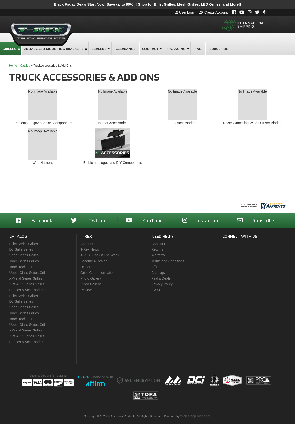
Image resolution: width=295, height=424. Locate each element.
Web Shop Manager (195, 416)
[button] (100, 48)
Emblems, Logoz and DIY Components (42, 123)
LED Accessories (182, 123)
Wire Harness (43, 163)
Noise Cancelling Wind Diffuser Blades (252, 123)
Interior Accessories (112, 123)
